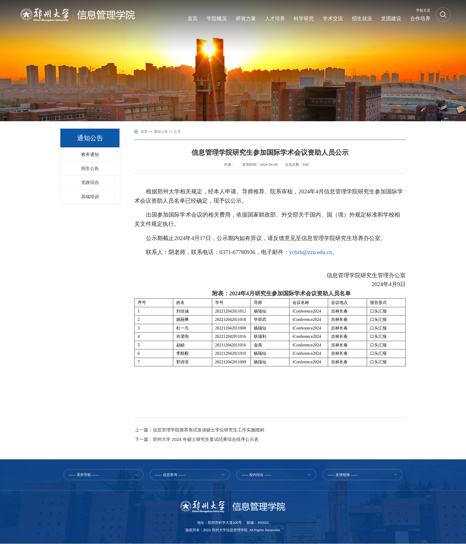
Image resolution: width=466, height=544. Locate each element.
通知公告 (161, 131)
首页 (144, 131)
